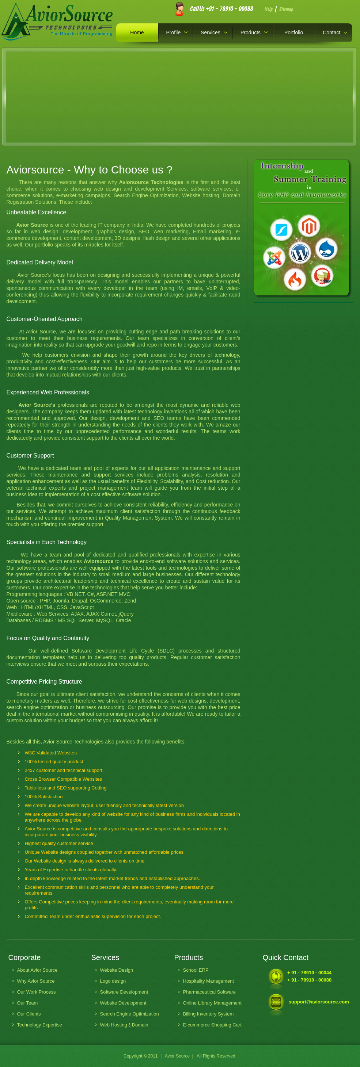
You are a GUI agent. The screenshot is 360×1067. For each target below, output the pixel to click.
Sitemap (286, 9)
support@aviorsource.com (319, 1002)
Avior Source (177, 1056)
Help (269, 9)
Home (137, 32)
